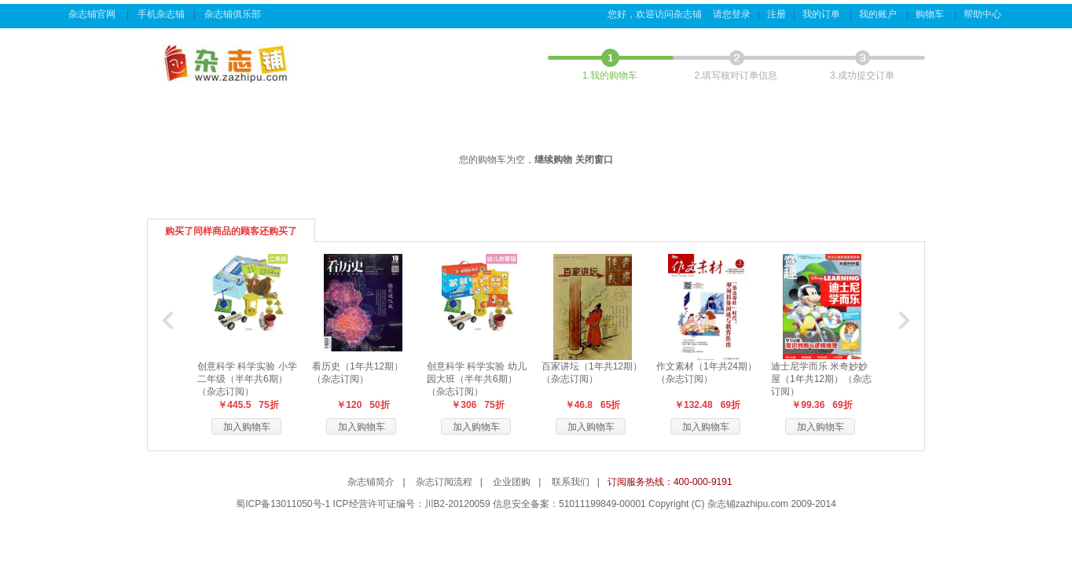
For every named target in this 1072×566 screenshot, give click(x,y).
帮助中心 (984, 14)
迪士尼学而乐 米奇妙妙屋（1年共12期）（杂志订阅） (821, 379)
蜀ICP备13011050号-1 (283, 503)
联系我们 (570, 481)
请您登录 (732, 14)
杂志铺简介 (371, 481)
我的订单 (822, 14)
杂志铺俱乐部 (233, 14)
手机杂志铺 (161, 14)
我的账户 (879, 14)
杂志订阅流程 (444, 481)
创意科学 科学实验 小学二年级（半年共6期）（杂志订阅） (247, 379)
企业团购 (511, 481)
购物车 (931, 14)
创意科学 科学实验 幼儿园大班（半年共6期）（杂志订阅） (477, 379)
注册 (776, 14)
